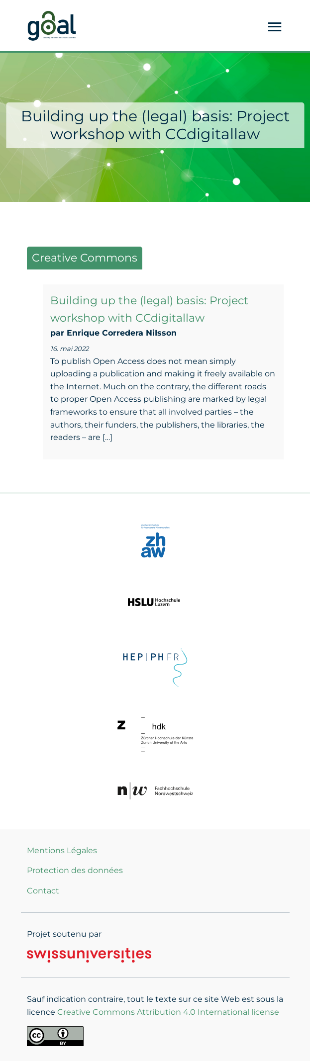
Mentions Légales (62, 850)
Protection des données (75, 870)
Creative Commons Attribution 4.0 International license (168, 1012)
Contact (43, 890)
